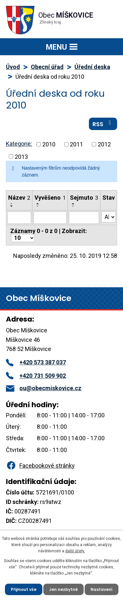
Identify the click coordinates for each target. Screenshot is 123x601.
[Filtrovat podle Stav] (108, 217)
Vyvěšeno (50, 197)
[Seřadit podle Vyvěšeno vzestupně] (38, 203)
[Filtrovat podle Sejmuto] (84, 217)
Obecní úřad (47, 66)
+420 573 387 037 (36, 362)
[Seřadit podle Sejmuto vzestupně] (73, 203)
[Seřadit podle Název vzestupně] (11, 203)
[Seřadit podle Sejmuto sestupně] (73, 206)
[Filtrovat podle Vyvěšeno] (50, 217)
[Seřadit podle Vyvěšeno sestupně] (38, 206)
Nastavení (102, 589)
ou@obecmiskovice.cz (43, 388)
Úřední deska (92, 66)
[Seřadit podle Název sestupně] (11, 206)
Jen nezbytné (63, 589)
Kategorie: (19, 143)
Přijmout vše (23, 589)
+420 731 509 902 (36, 375)
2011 (76, 144)
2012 (104, 144)
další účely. (75, 551)
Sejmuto (84, 197)
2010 (48, 144)
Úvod (13, 66)
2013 (21, 156)
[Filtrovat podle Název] (19, 217)
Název (19, 197)
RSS (103, 124)
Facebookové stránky (40, 465)
